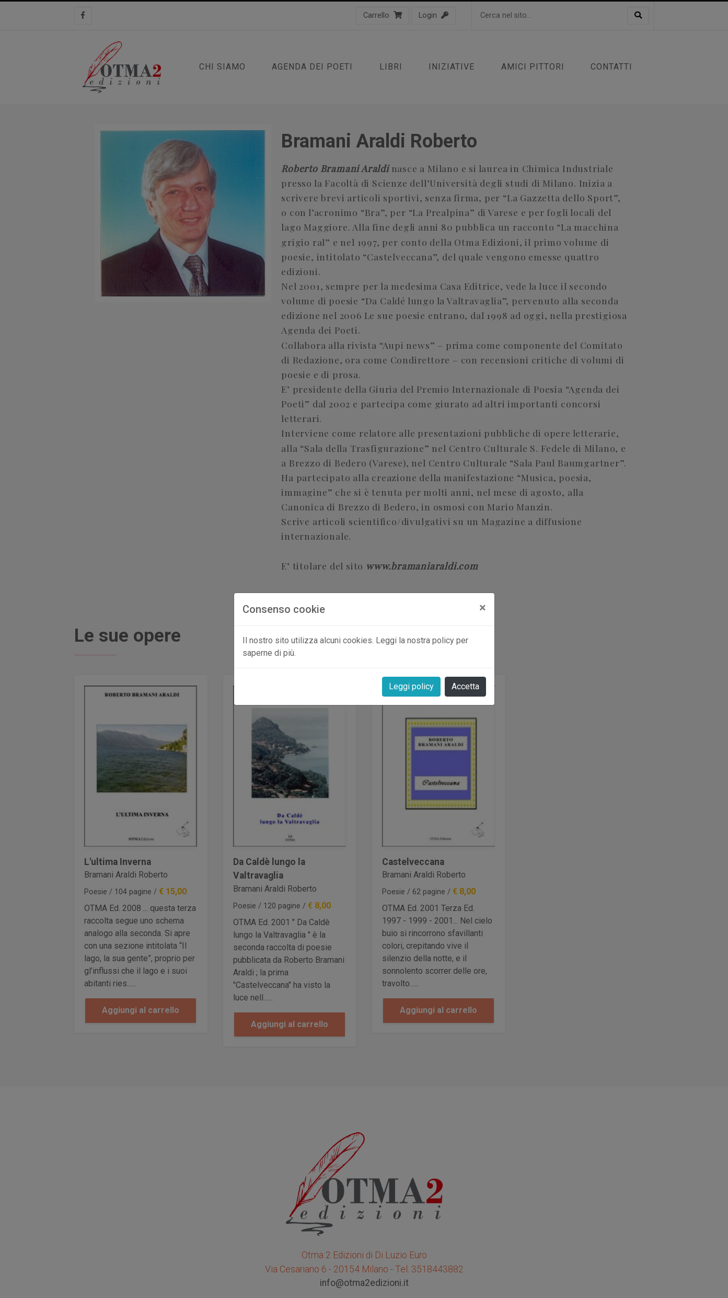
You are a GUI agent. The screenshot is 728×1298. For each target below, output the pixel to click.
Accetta (465, 686)
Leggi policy (411, 686)
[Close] (482, 607)
